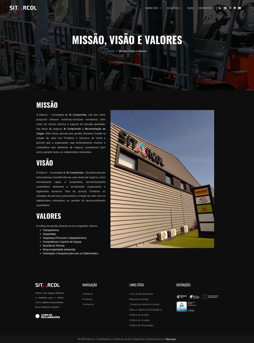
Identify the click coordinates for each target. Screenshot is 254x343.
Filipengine (170, 339)
